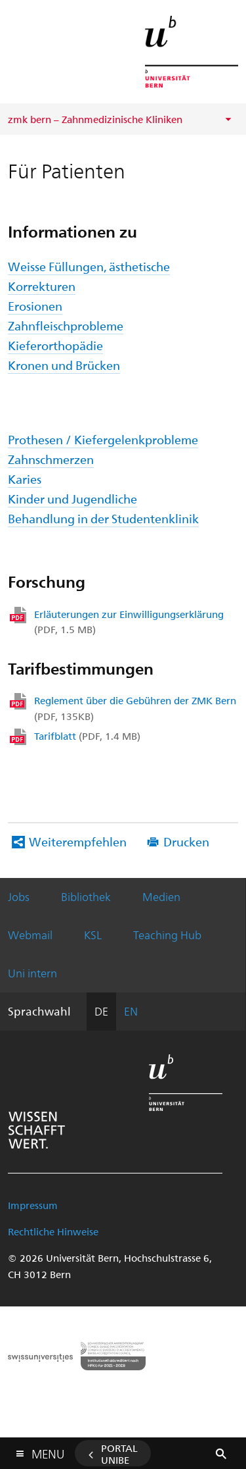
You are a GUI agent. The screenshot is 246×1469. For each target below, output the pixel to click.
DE (101, 1011)
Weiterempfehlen (78, 841)
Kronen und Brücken (64, 365)
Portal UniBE (119, 1453)
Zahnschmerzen (51, 459)
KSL (93, 934)
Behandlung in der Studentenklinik (103, 518)
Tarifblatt (87, 735)
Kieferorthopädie (55, 345)
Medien (161, 896)
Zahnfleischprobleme (65, 325)
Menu (47, 1451)
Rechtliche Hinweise (53, 1231)
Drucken (186, 841)
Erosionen (35, 305)
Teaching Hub (167, 934)
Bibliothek (86, 896)
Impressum (33, 1205)
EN (131, 1011)
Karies (24, 479)
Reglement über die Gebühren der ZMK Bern (135, 708)
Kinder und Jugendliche (72, 498)
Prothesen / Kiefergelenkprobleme (103, 439)
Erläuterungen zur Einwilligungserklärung (129, 621)
